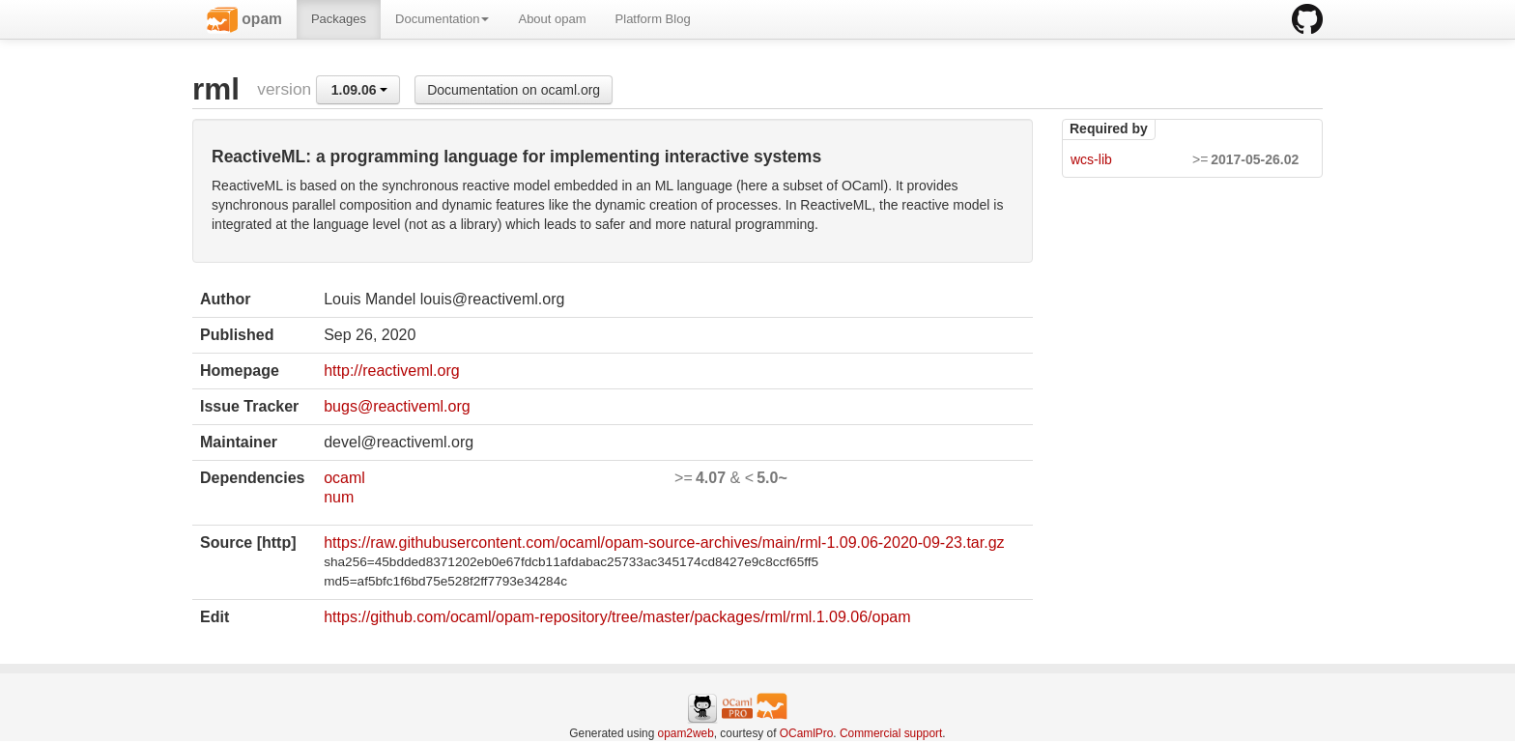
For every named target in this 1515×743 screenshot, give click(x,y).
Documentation (442, 19)
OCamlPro (807, 733)
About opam (552, 19)
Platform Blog (653, 19)
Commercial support (891, 733)
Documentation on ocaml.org (513, 90)
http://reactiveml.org (392, 370)
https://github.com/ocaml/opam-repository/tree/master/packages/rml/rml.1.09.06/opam (617, 617)
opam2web (686, 733)
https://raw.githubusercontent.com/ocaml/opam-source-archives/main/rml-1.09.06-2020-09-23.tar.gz (664, 542)
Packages (338, 19)
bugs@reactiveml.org (397, 406)
